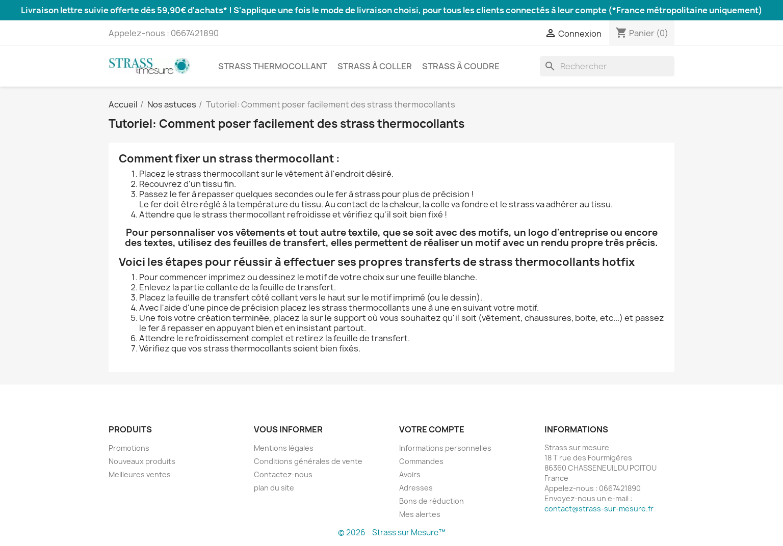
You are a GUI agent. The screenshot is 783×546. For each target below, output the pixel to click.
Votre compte (431, 429)
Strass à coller (374, 66)
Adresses (416, 488)
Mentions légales (284, 448)
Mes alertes (419, 514)
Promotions (129, 448)
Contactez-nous (283, 474)
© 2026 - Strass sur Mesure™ (392, 532)
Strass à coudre (461, 66)
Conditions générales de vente (308, 461)
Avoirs (410, 474)
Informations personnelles (445, 448)
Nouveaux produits (142, 461)
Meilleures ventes (140, 474)
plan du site (274, 488)
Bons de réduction (431, 501)
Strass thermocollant (272, 66)
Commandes (421, 461)
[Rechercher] (607, 66)
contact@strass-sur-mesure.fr (599, 508)
